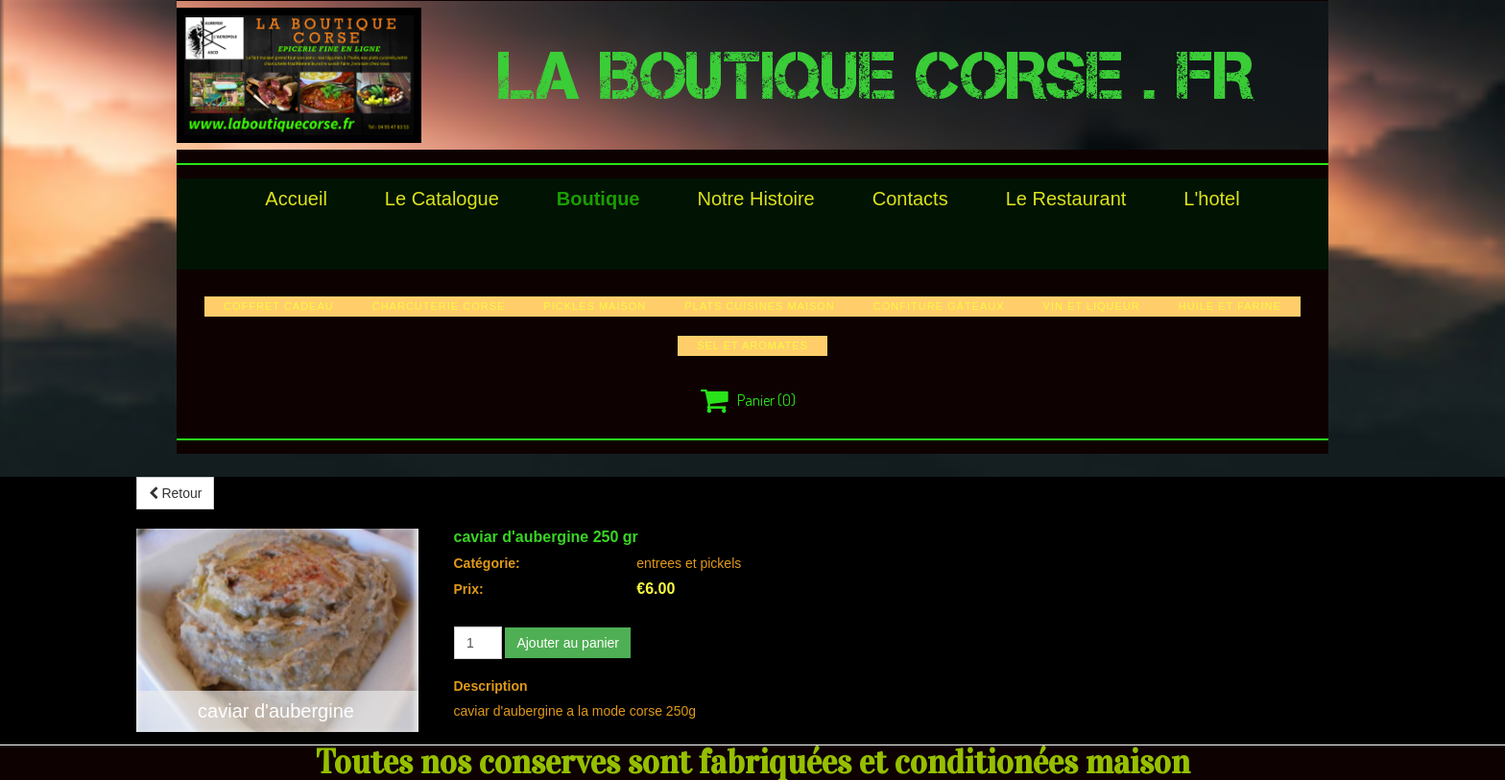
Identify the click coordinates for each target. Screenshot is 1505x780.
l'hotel (1211, 198)
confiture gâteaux (939, 306)
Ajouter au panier (567, 642)
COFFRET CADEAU (279, 306)
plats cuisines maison (759, 306)
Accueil (295, 198)
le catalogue (442, 198)
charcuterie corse (439, 306)
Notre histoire (755, 198)
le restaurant (1066, 198)
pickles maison (594, 306)
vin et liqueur (1091, 306)
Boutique (598, 198)
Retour (176, 493)
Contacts (910, 198)
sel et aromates (752, 345)
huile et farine (1230, 306)
